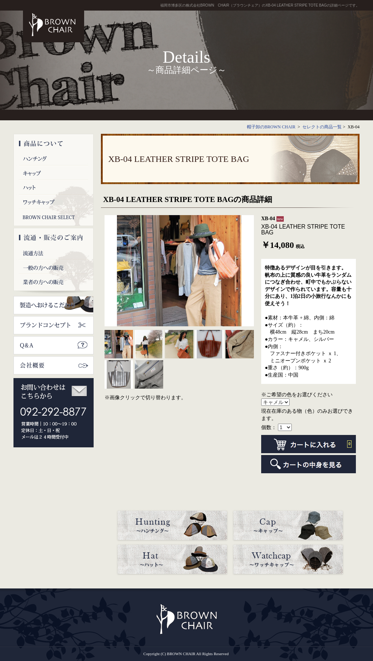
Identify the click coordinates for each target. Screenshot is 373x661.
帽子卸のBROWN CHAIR (272, 126)
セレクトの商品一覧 (322, 126)
